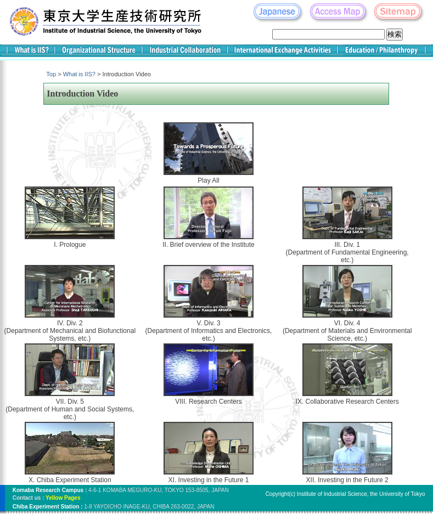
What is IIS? (79, 74)
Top (51, 74)
